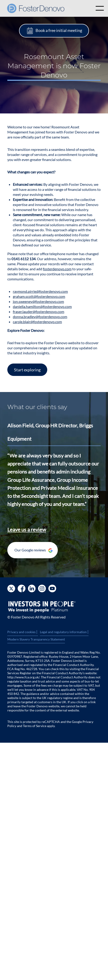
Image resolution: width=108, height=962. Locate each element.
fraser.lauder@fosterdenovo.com (38, 311)
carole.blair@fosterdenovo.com (37, 321)
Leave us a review (26, 529)
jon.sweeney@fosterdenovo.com (38, 301)
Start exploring (27, 369)
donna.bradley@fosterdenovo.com (40, 316)
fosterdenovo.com (57, 269)
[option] (54, 467)
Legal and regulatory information (64, 632)
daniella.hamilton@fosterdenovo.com (42, 306)
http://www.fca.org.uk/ (23, 677)
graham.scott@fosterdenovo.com (39, 296)
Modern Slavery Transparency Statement (36, 639)
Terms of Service (34, 726)
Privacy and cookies (22, 632)
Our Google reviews (33, 550)
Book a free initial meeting (59, 30)
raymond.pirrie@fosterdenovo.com (40, 291)
